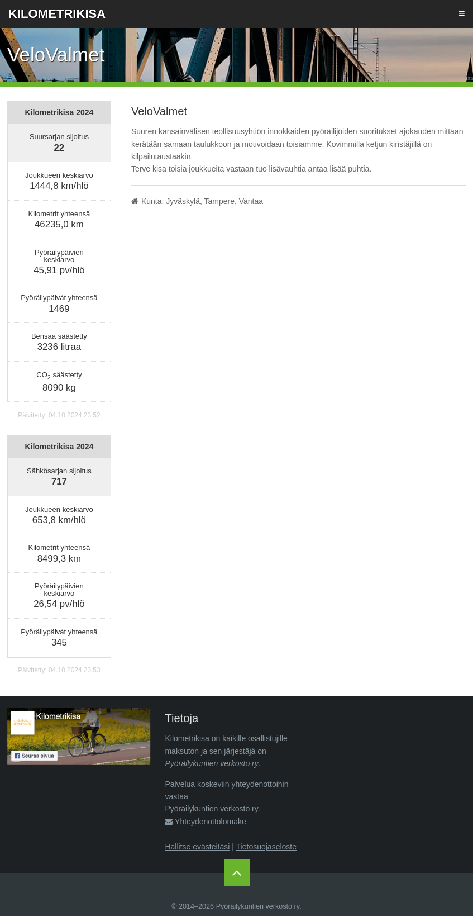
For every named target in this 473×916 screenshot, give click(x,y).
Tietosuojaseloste (266, 846)
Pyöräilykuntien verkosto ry (211, 763)
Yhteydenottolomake (210, 821)
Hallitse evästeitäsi (197, 846)
